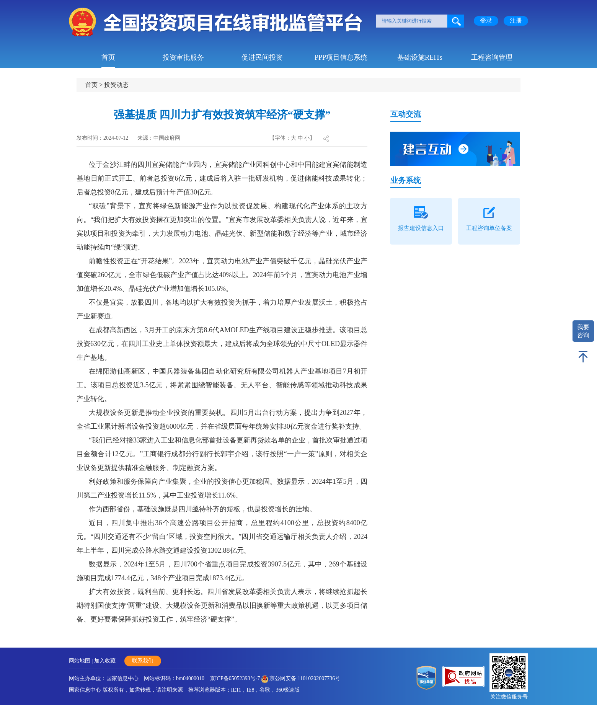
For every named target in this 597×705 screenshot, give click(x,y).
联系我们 (142, 661)
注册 (516, 20)
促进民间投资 (262, 57)
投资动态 (116, 85)
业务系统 (405, 180)
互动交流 (405, 114)
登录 (486, 20)
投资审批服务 (183, 57)
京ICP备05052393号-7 (235, 678)
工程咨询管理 (491, 57)
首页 (108, 57)
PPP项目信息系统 (341, 57)
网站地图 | (81, 661)
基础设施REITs (419, 57)
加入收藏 (105, 661)
